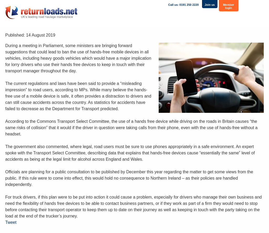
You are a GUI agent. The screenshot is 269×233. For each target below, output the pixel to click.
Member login (228, 6)
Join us (210, 4)
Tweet (11, 222)
